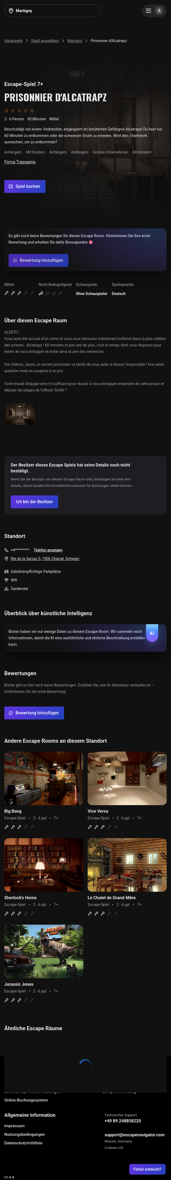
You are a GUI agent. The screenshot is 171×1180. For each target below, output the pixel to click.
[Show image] (20, 414)
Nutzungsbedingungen (24, 1134)
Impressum (14, 1125)
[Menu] (154, 10)
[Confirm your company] (34, 501)
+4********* (20, 550)
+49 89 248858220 (123, 1120)
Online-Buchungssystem (26, 1100)
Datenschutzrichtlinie (23, 1143)
